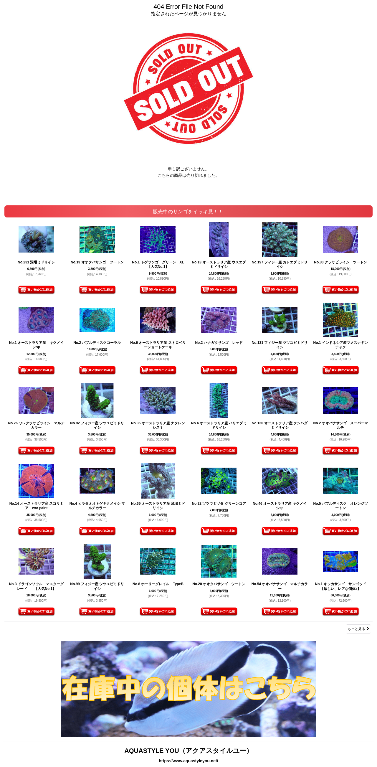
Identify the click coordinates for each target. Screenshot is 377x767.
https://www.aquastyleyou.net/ (188, 760)
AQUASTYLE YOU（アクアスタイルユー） (188, 750)
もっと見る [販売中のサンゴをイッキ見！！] (358, 629)
